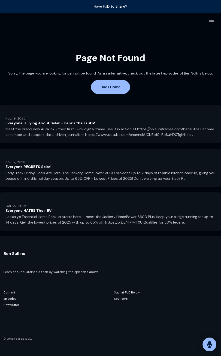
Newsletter (11, 305)
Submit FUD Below (127, 292)
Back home (110, 86)
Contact (9, 292)
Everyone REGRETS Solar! (28, 166)
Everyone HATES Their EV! (29, 210)
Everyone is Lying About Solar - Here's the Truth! (50, 123)
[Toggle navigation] (211, 22)
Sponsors (121, 299)
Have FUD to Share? (110, 6)
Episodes (9, 299)
